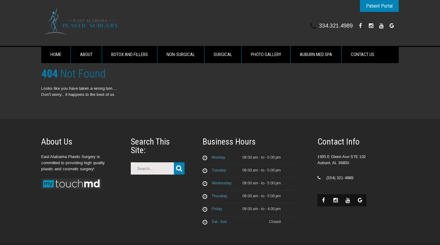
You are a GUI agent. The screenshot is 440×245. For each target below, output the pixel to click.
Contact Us (362, 54)
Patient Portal (379, 6)
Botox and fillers (129, 54)
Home (55, 54)
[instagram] (371, 25)
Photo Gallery (266, 54)
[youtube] (381, 25)
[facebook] (360, 25)
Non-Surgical (181, 54)
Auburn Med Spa (316, 54)
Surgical (223, 54)
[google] (391, 25)
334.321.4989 (336, 26)
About (86, 54)
